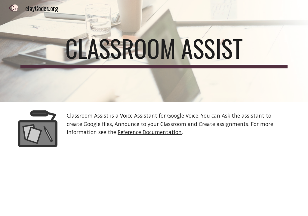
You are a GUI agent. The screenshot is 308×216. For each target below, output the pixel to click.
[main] (154, 51)
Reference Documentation (150, 132)
